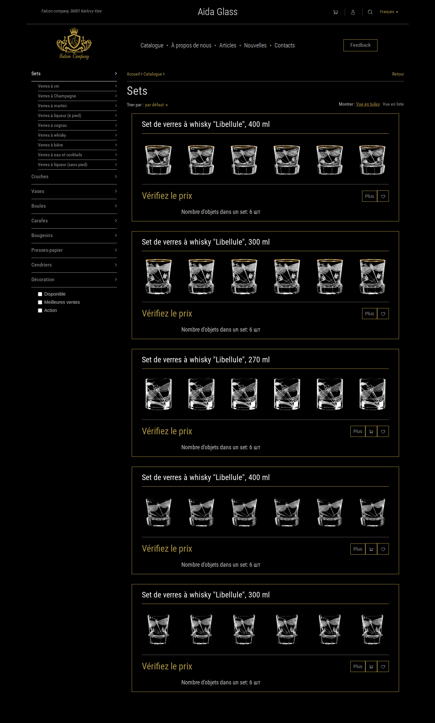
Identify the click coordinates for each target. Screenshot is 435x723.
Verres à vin (77, 86)
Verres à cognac (77, 125)
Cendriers (74, 265)
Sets (74, 73)
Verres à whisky (77, 135)
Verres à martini (77, 105)
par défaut (156, 104)
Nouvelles (255, 45)
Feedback (360, 45)
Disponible (52, 294)
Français (389, 11)
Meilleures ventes (59, 302)
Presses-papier (74, 250)
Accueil (133, 74)
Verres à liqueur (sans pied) (77, 164)
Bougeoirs (74, 235)
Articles (227, 45)
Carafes (74, 221)
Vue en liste (393, 104)
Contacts (285, 45)
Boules (74, 206)
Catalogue (152, 45)
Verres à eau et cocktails (77, 154)
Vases (74, 191)
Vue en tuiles (368, 104)
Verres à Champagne (77, 96)
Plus (369, 196)
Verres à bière (77, 145)
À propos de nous (191, 45)
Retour (398, 74)
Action (47, 310)
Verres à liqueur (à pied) (77, 115)
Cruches (74, 177)
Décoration (74, 280)
